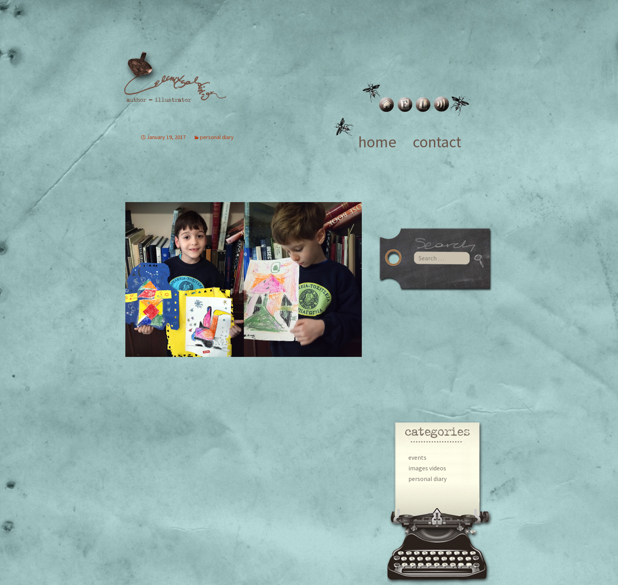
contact (437, 142)
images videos (427, 468)
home (377, 142)
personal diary (427, 479)
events (417, 457)
